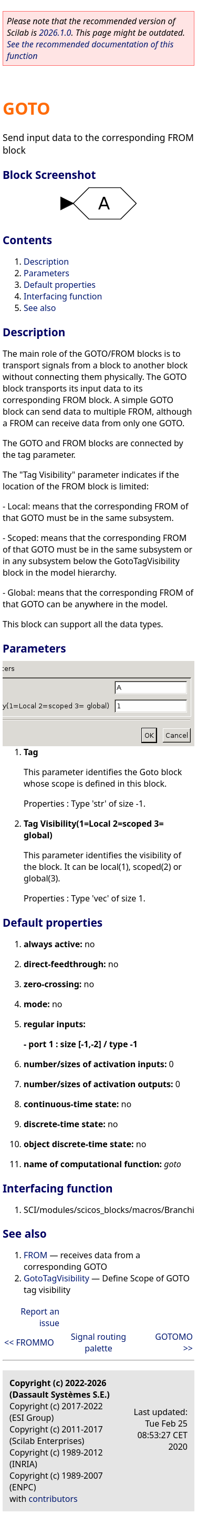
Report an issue (39, 1317)
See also (40, 308)
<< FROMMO (29, 1342)
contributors (53, 1499)
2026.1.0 (55, 32)
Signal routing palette (98, 1342)
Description (46, 261)
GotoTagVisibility (56, 1278)
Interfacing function (63, 296)
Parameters (46, 273)
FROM (35, 1255)
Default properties (60, 284)
